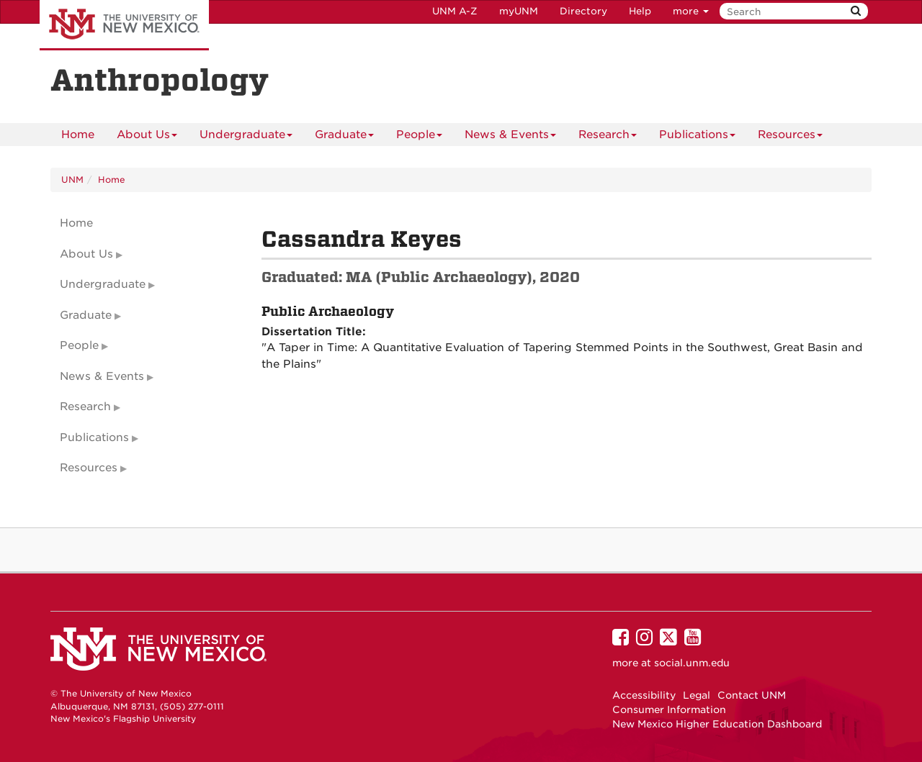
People (419, 137)
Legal (696, 695)
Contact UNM (751, 695)
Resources (790, 137)
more (691, 11)
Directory (583, 11)
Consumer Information (669, 709)
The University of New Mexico (124, 25)
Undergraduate (246, 137)
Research (607, 137)
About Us (147, 137)
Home (77, 134)
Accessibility (644, 695)
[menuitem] (77, 134)
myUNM (518, 11)
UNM (72, 179)
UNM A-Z (455, 11)
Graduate (344, 137)
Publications (697, 137)
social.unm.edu (692, 662)
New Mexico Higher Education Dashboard (717, 724)
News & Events (510, 137)
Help (640, 11)
